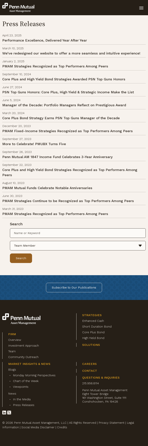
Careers (89, 364)
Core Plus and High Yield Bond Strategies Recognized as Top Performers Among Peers (69, 172)
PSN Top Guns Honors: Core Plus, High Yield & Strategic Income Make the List (68, 92)
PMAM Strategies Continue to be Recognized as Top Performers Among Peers (68, 201)
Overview (14, 340)
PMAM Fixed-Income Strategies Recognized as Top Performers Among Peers (67, 131)
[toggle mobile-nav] (141, 7)
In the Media (22, 399)
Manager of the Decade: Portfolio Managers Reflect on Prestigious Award (64, 105)
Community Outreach (23, 357)
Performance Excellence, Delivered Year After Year (44, 40)
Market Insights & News (29, 364)
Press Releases (23, 405)
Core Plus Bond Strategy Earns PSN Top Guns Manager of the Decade (61, 118)
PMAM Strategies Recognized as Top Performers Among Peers (55, 66)
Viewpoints (20, 386)
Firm (12, 334)
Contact (89, 370)
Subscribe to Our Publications (74, 287)
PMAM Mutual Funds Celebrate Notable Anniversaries (47, 188)
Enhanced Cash (93, 321)
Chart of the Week (26, 381)
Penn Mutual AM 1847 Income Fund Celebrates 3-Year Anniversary (57, 157)
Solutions (91, 345)
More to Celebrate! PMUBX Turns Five (34, 144)
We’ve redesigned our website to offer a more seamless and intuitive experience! (71, 53)
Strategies (92, 315)
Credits (62, 427)
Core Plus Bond (93, 332)
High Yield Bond (93, 338)
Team (12, 351)
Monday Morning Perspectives (34, 375)
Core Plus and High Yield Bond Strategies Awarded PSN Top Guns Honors (63, 79)
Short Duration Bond (97, 326)
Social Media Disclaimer (38, 427)
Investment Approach (23, 345)
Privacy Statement (111, 422)
